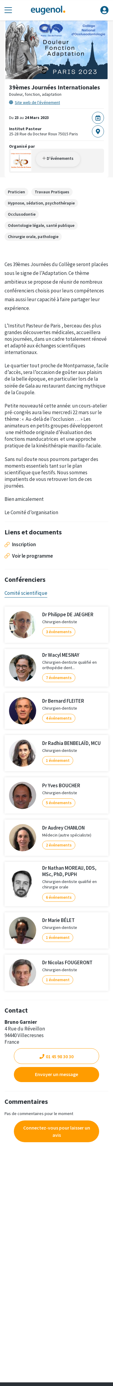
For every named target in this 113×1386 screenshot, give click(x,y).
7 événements (59, 677)
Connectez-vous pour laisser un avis (56, 1131)
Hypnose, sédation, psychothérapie (41, 203)
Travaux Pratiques (52, 192)
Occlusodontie (22, 214)
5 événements (59, 802)
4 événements (59, 718)
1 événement (58, 760)
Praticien (16, 192)
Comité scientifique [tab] (26, 593)
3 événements (59, 631)
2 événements (59, 845)
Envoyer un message (56, 1074)
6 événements (59, 897)
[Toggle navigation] (8, 10)
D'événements (58, 158)
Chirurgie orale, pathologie (33, 236)
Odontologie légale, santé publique (41, 225)
